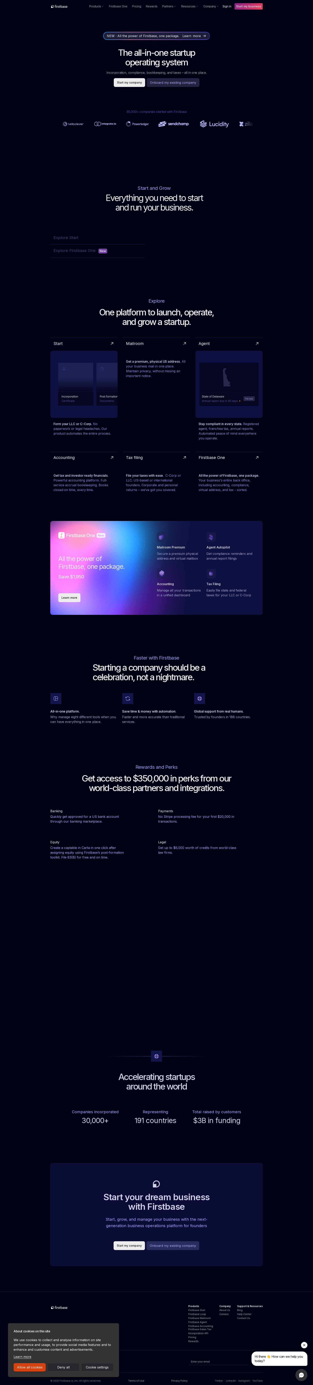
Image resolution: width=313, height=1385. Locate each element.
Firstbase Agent (197, 1322)
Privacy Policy (179, 1380)
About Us (224, 1310)
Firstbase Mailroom (199, 1318)
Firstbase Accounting (200, 1326)
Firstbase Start (196, 1310)
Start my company (129, 82)
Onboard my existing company (173, 83)
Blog (240, 1310)
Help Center (244, 1314)
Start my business (248, 6)
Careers (224, 1314)
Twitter (219, 1380)
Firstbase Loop (197, 1314)
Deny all (63, 1367)
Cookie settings (97, 1367)
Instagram (244, 1380)
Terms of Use (136, 1380)
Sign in (227, 6)
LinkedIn (231, 1380)
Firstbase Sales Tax (199, 1329)
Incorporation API (198, 1333)
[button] (96, 6)
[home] (68, 6)
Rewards (151, 6)
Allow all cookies (30, 1367)
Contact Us (243, 1318)
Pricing (136, 6)
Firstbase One (118, 6)
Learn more (22, 1357)
